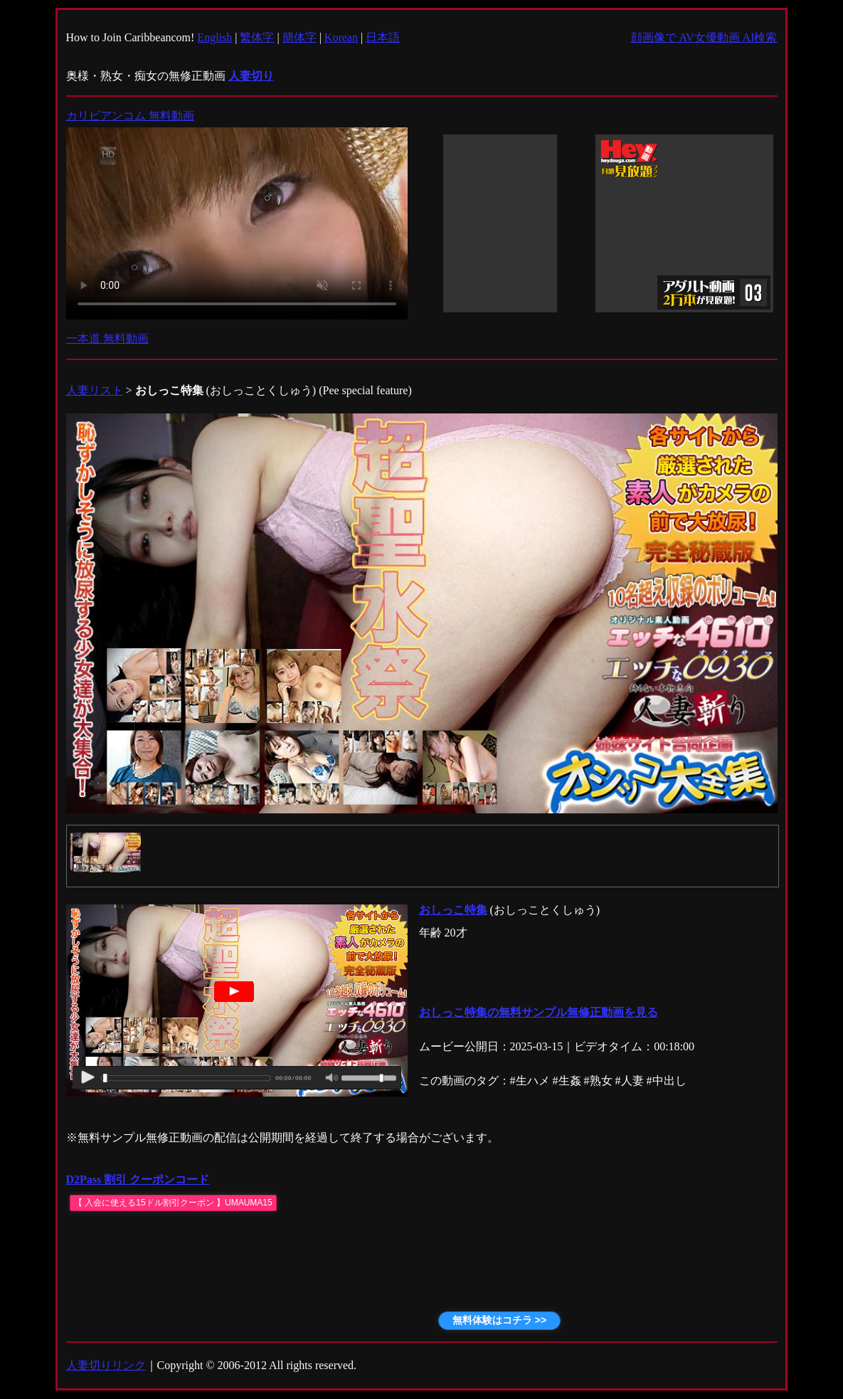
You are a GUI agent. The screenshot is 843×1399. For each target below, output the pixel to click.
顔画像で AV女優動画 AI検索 (704, 37)
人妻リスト (94, 390)
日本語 (383, 37)
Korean (341, 37)
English (214, 37)
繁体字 (257, 37)
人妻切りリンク (106, 1365)
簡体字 (299, 37)
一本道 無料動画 (107, 338)
